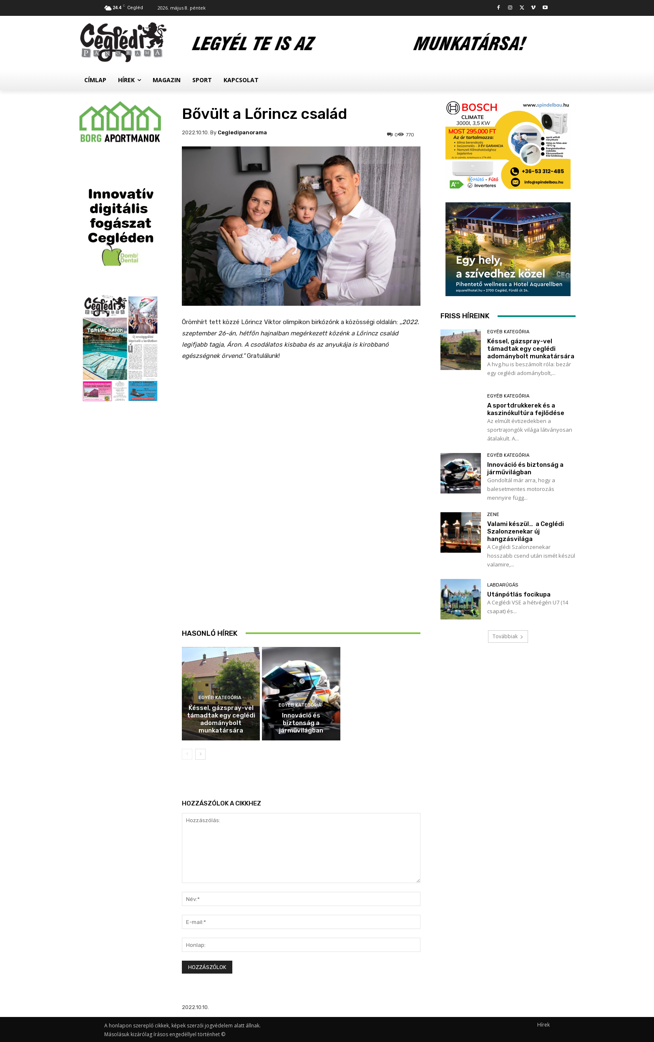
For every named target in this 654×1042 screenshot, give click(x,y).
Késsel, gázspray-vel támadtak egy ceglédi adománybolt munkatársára (221, 719)
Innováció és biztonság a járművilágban (301, 723)
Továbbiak (508, 636)
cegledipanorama (242, 132)
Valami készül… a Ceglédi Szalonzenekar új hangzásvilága (525, 531)
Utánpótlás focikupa (519, 594)
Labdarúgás (502, 585)
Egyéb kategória (220, 697)
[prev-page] (187, 754)
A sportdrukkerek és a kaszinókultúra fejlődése (301, 629)
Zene (493, 514)
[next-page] (200, 754)
